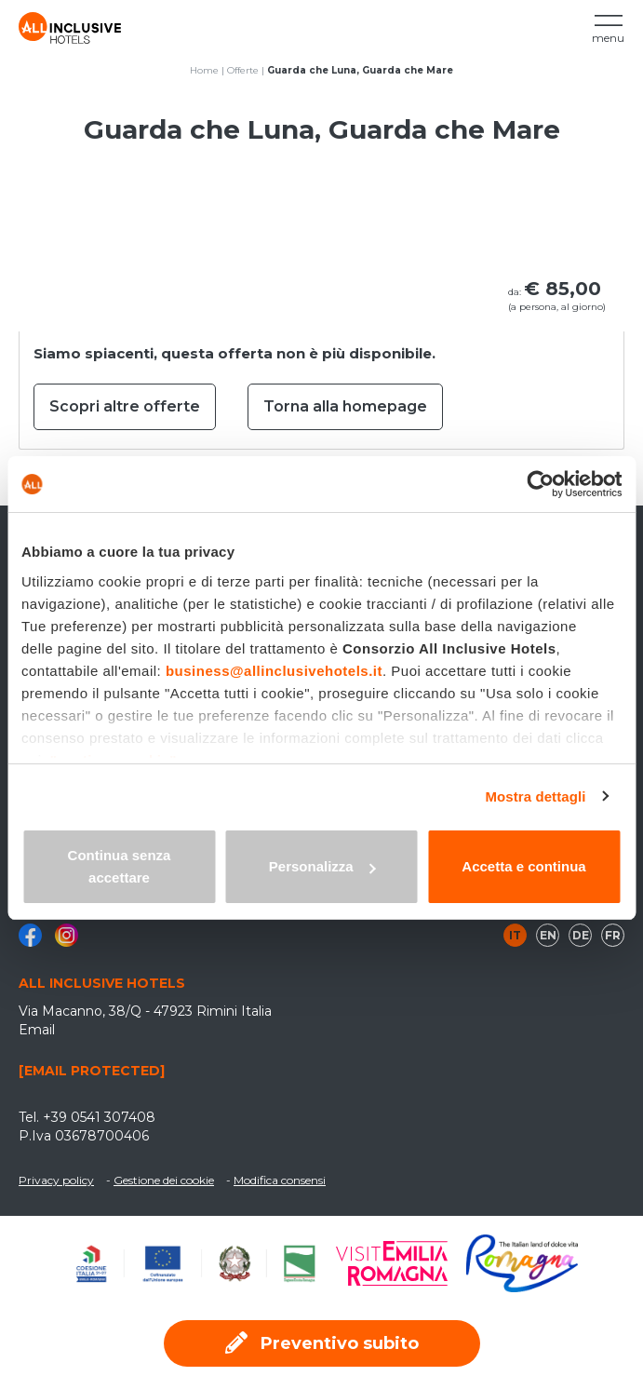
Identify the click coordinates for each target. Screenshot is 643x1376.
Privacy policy (56, 1180)
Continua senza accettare (119, 866)
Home (204, 70)
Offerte (243, 70)
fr (613, 935)
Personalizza (322, 866)
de (580, 935)
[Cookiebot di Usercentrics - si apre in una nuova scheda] (540, 484)
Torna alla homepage (345, 406)
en (548, 935)
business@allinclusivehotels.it (274, 671)
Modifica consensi (280, 1180)
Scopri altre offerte (124, 406)
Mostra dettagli (535, 796)
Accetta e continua (523, 866)
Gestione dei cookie (164, 1180)
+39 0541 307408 (99, 1117)
